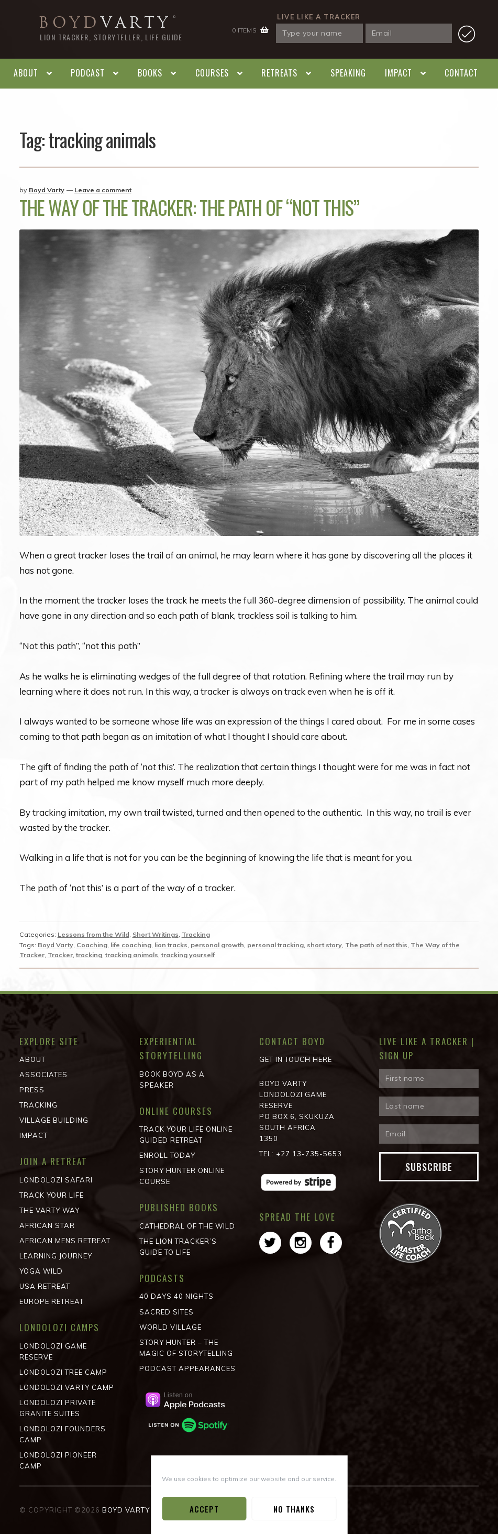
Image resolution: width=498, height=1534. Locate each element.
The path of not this (376, 945)
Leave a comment (102, 190)
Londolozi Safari (56, 1180)
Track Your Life (51, 1195)
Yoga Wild (41, 1271)
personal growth (217, 945)
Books (150, 73)
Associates (43, 1074)
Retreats (279, 73)
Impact (398, 73)
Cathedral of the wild (187, 1226)
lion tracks (170, 945)
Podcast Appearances (187, 1368)
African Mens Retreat (64, 1240)
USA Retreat (44, 1286)
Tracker (60, 955)
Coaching (91, 945)
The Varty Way (49, 1210)
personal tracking (275, 945)
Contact (461, 73)
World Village (170, 1327)
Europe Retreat (51, 1301)
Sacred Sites (166, 1312)
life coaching (130, 945)
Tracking (196, 934)
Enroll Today (167, 1155)
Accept (204, 1509)
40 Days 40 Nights (176, 1296)
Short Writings (155, 934)
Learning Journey (55, 1256)
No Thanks (294, 1509)
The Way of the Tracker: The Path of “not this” (189, 207)
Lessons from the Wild (93, 934)
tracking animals (131, 955)
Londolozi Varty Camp (66, 1387)
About (26, 73)
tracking (89, 955)
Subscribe (428, 1167)
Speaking (348, 73)
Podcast (88, 73)
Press (32, 1090)
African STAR (47, 1225)
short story (324, 945)
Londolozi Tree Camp (63, 1372)
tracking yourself (188, 955)
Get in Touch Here (295, 1059)
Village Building (53, 1120)
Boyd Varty (46, 190)
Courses (212, 73)
